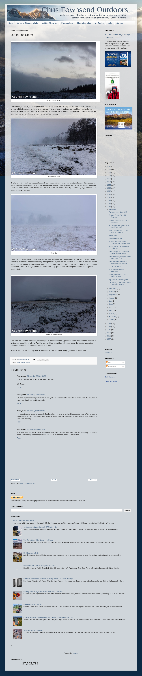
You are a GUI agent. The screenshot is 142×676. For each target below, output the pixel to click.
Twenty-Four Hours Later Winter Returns (117, 275)
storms (23, 362)
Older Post (92, 480)
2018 (109, 191)
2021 (109, 182)
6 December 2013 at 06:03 (36, 376)
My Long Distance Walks (27, 23)
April (111, 310)
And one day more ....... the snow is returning (118, 231)
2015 (109, 201)
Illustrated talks (84, 23)
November (113, 289)
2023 (109, 176)
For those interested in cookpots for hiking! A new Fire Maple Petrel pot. (48, 579)
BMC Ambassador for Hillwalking (116, 271)
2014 (109, 204)
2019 (109, 188)
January (112, 320)
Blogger (75, 653)
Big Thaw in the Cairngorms (118, 280)
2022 (109, 179)
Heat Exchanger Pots (30, 553)
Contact (119, 23)
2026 (109, 166)
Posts (109, 362)
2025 (109, 169)
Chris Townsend (110, 377)
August (112, 298)
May (111, 307)
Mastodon (108, 352)
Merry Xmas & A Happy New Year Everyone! (119, 226)
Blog (10, 23)
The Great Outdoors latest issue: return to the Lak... (118, 262)
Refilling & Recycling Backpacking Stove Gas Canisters (43, 592)
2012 (109, 324)
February (112, 317)
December (113, 209)
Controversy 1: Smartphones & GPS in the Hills (40, 527)
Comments (111, 366)
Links (109, 23)
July (111, 301)
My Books (99, 23)
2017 (109, 194)
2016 (109, 197)
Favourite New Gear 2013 (118, 212)
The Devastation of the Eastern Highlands (38, 540)
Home (54, 480)
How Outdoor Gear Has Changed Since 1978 (39, 566)
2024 (109, 173)
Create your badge (111, 381)
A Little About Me (49, 23)
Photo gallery (67, 23)
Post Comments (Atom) (28, 483)
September (113, 295)
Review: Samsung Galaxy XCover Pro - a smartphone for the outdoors (48, 617)
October (112, 292)
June (111, 304)
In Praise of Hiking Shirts (32, 604)
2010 (109, 330)
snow (18, 362)
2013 (109, 207)
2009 (109, 333)
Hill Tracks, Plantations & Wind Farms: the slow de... (119, 284)
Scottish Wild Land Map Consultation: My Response (119, 242)
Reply (19, 387)
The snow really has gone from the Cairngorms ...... (120, 257)
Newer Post (15, 480)
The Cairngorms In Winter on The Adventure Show (119, 252)
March (111, 313)
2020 (109, 185)
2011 (109, 327)
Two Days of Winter (116, 238)
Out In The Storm (115, 266)
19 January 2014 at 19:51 (36, 395)
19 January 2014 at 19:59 (36, 411)
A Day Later (113, 235)
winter (28, 362)
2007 (109, 339)
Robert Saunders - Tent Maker (23, 521)
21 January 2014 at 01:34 (36, 429)
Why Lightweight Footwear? (33, 630)
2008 (109, 336)
